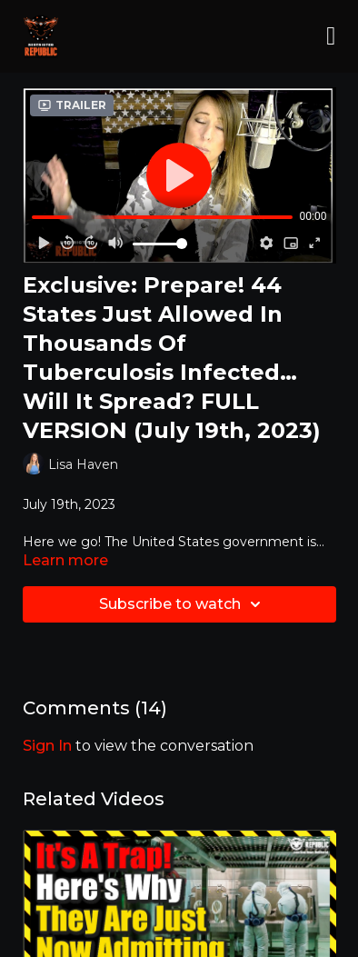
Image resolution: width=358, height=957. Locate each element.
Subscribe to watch (182, 604)
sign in (47, 745)
